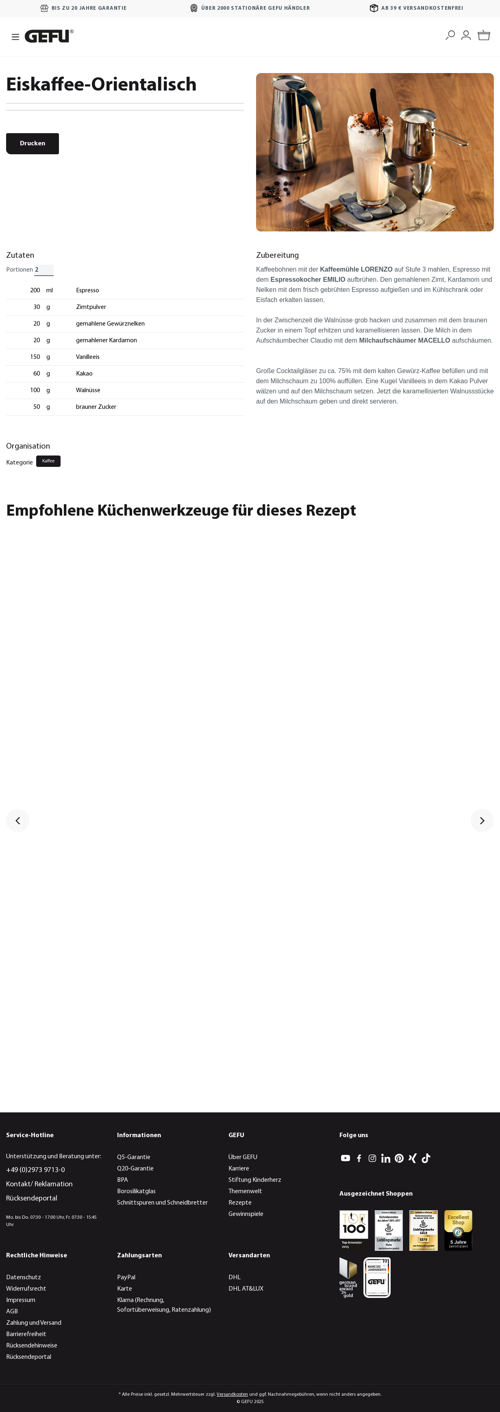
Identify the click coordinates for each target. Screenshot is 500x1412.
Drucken (32, 143)
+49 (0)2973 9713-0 (35, 1170)
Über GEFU (242, 1157)
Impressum (20, 1300)
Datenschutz (23, 1277)
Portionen (19, 270)
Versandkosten (232, 1394)
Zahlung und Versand (33, 1323)
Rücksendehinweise (31, 1346)
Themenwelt (245, 1191)
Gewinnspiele (245, 1214)
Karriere (238, 1169)
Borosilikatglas (136, 1191)
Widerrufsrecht (26, 1289)
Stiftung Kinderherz (254, 1180)
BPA (122, 1180)
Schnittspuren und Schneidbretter (162, 1203)
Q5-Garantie (133, 1157)
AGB (12, 1311)
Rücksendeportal (31, 1199)
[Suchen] (450, 34)
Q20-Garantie (135, 1169)
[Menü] (13, 36)
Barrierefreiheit (26, 1334)
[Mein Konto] (466, 34)
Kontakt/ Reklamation (39, 1184)
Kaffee (48, 461)
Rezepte (240, 1203)
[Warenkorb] (484, 36)
